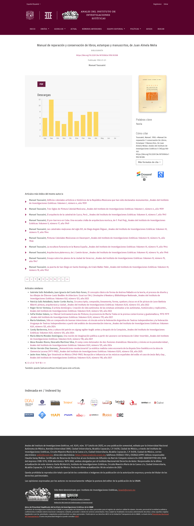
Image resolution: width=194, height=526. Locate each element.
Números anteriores (92, 29)
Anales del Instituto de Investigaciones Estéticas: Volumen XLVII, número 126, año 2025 (101, 351)
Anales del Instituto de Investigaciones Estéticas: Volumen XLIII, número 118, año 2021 (71, 357)
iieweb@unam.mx (126, 490)
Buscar (161, 29)
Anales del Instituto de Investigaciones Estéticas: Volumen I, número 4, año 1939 (125, 209)
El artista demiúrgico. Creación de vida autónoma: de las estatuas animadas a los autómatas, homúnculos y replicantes (109, 308)
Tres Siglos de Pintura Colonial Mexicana (66, 209)
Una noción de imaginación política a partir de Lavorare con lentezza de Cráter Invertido (106, 336)
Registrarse (157, 4)
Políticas (134, 29)
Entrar (166, 4)
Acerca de (59, 29)
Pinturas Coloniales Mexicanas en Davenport (68, 238)
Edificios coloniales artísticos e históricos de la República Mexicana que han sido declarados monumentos (98, 200)
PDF (41, 84)
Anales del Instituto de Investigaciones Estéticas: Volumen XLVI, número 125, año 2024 (71, 345)
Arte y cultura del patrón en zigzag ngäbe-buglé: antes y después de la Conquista (87, 329)
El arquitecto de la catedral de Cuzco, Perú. (67, 214)
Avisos (149, 29)
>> (67, 279)
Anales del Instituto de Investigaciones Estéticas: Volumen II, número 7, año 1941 (127, 214)
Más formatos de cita (148, 162)
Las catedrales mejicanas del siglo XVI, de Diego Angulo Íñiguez (77, 229)
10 (40, 363)
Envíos (44, 29)
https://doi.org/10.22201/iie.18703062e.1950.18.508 (97, 55)
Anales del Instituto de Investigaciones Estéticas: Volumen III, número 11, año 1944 (128, 247)
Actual (74, 29)
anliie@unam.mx (45, 455)
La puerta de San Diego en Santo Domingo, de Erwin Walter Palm (78, 267)
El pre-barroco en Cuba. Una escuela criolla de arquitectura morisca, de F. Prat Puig (87, 220)
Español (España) (34, 4)
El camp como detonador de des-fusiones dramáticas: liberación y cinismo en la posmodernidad (121, 342)
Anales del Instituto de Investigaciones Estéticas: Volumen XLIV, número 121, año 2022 (108, 305)
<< (27, 279)
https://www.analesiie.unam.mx (90, 455)
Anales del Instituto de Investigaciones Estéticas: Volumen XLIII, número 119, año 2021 (72, 317)
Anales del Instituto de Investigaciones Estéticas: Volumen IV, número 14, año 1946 (129, 252)
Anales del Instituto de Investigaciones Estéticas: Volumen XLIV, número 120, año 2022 (71, 311)
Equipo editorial (115, 29)
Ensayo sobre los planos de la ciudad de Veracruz (71, 258)
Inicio (32, 29)
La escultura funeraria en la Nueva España (67, 247)
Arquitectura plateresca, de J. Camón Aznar (68, 252)
